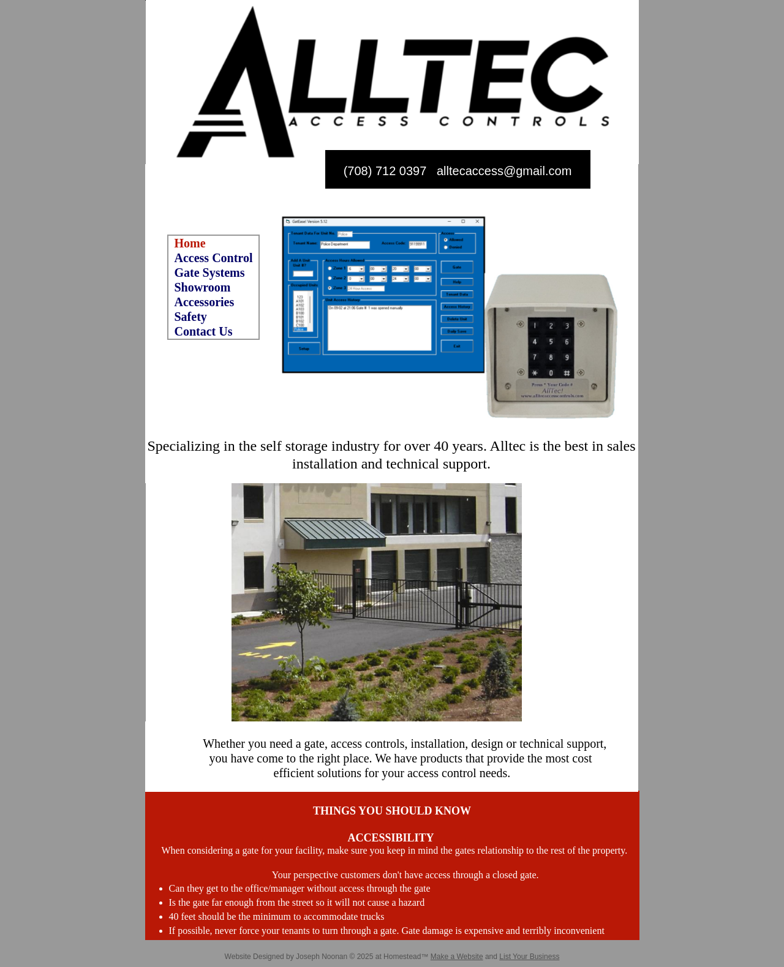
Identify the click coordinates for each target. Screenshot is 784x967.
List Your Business (529, 956)
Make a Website (457, 956)
